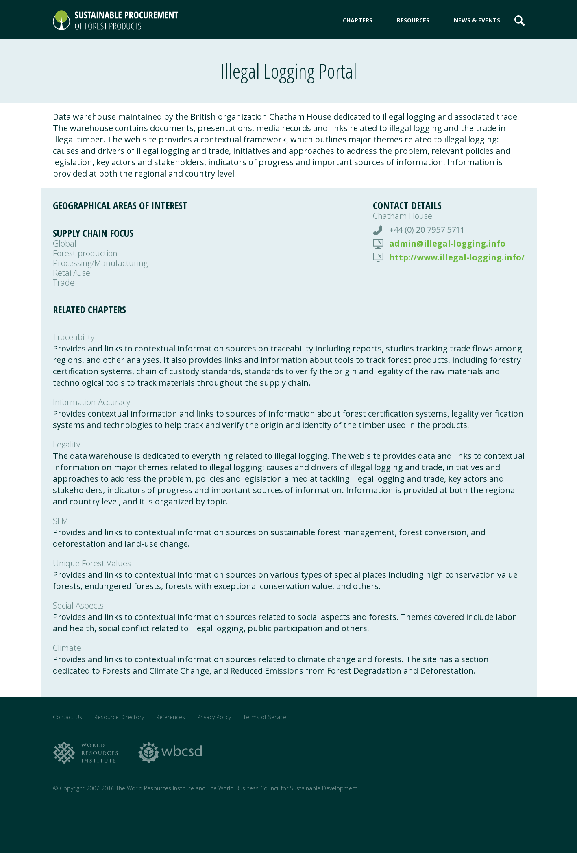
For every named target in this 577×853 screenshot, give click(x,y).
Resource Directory (119, 717)
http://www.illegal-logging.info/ (457, 257)
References (170, 717)
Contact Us (67, 717)
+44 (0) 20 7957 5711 (427, 230)
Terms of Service (264, 717)
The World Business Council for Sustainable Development (282, 788)
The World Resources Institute (155, 788)
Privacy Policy (214, 717)
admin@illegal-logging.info (447, 244)
